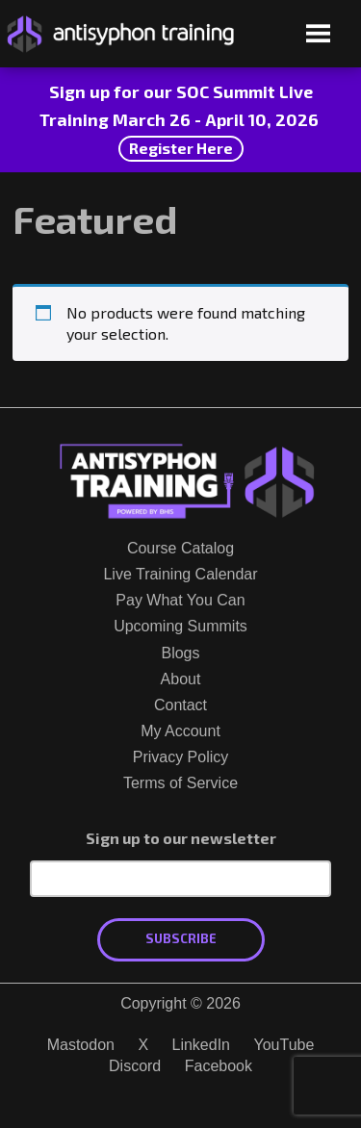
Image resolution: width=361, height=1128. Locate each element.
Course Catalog (180, 548)
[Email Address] (180, 878)
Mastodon (81, 1045)
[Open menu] (318, 35)
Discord (135, 1066)
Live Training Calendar (180, 574)
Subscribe (181, 938)
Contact (180, 705)
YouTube (283, 1045)
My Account (180, 731)
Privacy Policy (181, 757)
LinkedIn (201, 1045)
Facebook (218, 1066)
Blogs (180, 653)
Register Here (181, 148)
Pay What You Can (180, 600)
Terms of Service (180, 783)
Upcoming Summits (180, 626)
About (181, 679)
